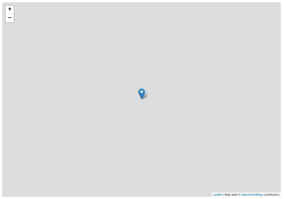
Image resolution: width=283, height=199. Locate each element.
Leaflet (217, 194)
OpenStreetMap (252, 194)
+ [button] (10, 10)
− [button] (10, 18)
